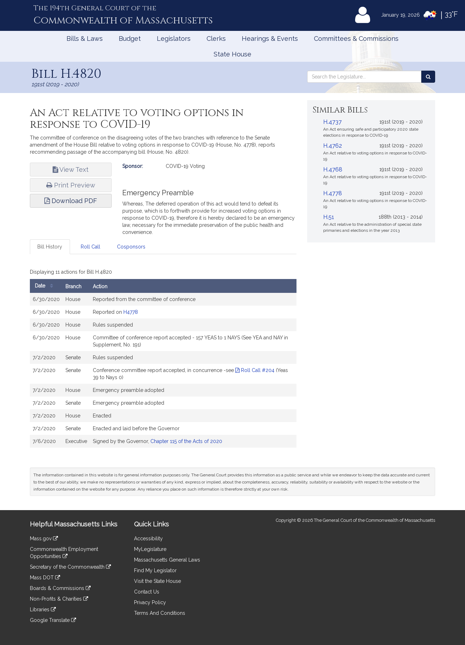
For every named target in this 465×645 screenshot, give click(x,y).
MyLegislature (150, 549)
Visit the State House (157, 581)
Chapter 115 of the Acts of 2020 (186, 441)
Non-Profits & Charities (59, 599)
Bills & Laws (84, 38)
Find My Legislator (155, 570)
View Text (71, 169)
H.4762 (332, 145)
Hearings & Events (270, 38)
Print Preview (70, 185)
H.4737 (332, 122)
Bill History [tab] (49, 247)
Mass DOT (45, 577)
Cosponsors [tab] (131, 247)
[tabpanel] (163, 359)
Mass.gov (44, 538)
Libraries (43, 609)
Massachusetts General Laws (167, 560)
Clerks (216, 38)
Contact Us (146, 592)
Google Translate (53, 620)
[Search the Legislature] (428, 77)
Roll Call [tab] (90, 247)
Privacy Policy (150, 602)
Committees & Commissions (356, 38)
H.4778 (332, 193)
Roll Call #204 (254, 370)
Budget (130, 38)
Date (46, 286)
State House (232, 54)
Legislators (174, 38)
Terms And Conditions (159, 613)
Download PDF (70, 200)
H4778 (130, 312)
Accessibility (148, 538)
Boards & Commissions (60, 588)
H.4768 (332, 169)
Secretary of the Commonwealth (70, 567)
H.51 (328, 217)
